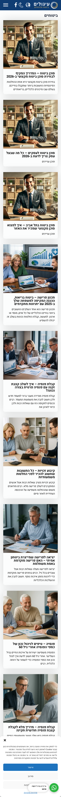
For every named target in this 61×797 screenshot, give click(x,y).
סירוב (30, 776)
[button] (5, 740)
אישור (31, 767)
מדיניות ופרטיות (30, 792)
